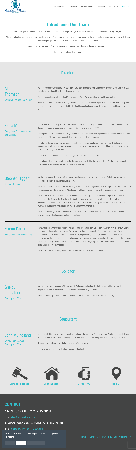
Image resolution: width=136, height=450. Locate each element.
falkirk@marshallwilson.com (23, 417)
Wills (116, 6)
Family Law (72, 6)
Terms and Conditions (89, 437)
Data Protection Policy (122, 437)
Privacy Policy (106, 437)
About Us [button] (126, 6)
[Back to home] (15, 6)
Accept (9, 443)
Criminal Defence (87, 6)
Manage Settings (36, 443)
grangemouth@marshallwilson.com (27, 428)
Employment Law (104, 6)
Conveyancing (58, 6)
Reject (21, 443)
